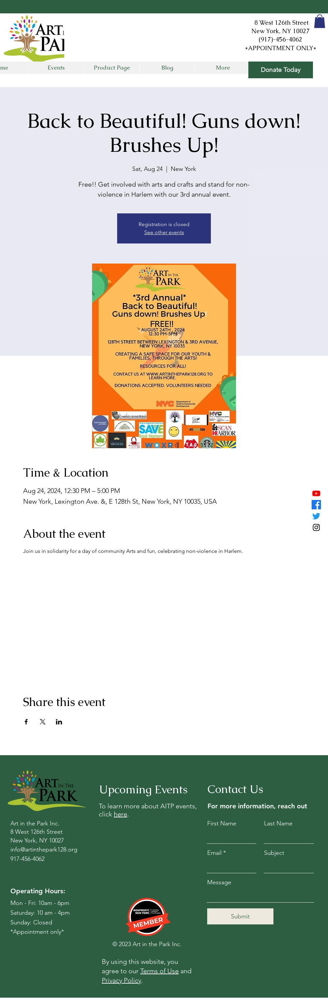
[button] (319, 21)
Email (214, 853)
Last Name (278, 823)
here (120, 814)
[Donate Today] (280, 70)
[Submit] (240, 916)
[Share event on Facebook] (26, 721)
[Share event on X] (42, 721)
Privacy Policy (121, 980)
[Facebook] (316, 504)
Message (219, 882)
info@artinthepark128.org (43, 849)
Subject (274, 853)
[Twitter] (316, 516)
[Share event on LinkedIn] (59, 721)
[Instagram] (316, 527)
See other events (164, 232)
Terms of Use (159, 971)
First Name (221, 823)
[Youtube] (316, 493)
